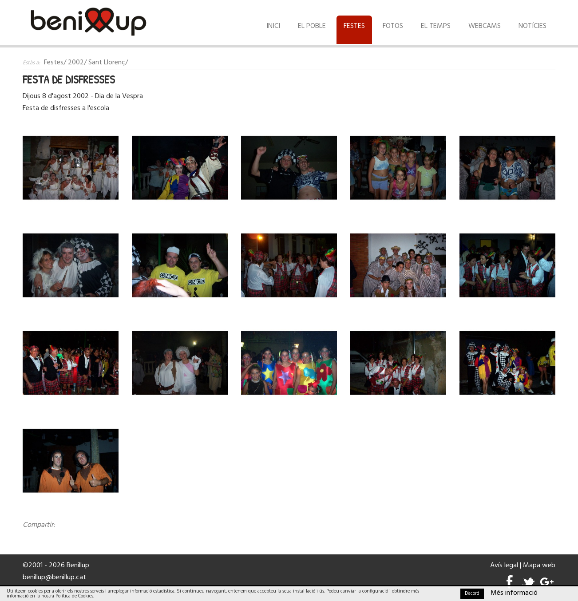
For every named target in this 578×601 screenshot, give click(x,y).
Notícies (532, 26)
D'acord (472, 593)
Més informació (514, 593)
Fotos (393, 26)
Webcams (484, 26)
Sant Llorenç (106, 62)
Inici (273, 26)
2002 (76, 62)
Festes (354, 26)
